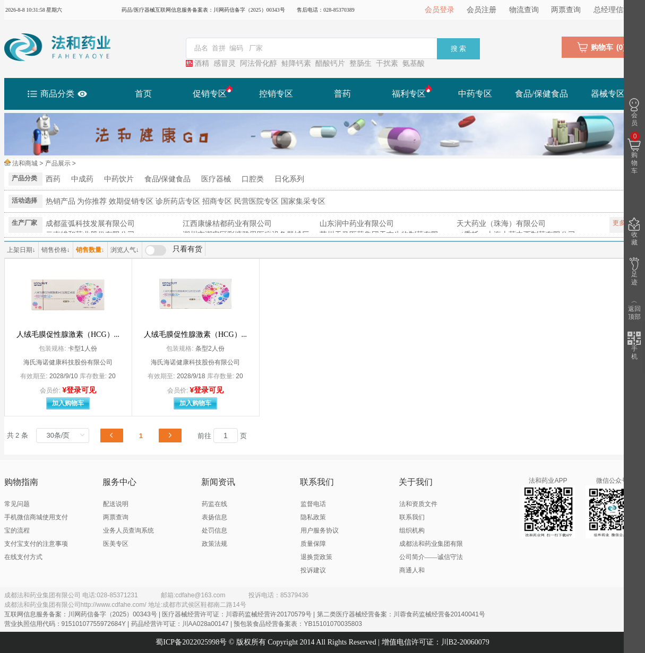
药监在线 (214, 504)
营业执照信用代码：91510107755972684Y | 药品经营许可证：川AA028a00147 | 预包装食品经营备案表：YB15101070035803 (183, 624)
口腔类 (253, 179)
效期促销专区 (131, 201)
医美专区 (115, 543)
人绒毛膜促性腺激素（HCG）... (67, 334)
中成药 (82, 179)
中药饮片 (119, 179)
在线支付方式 (23, 557)
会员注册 (481, 10)
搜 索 (459, 49)
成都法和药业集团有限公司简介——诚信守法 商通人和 (431, 557)
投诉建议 (313, 570)
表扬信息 (214, 517)
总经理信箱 (612, 10)
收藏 (634, 231)
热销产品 (60, 201)
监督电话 (313, 504)
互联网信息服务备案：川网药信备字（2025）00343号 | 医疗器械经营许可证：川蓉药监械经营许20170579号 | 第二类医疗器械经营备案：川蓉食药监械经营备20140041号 (244, 614)
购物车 (634, 154)
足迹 (634, 271)
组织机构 (412, 530)
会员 (634, 112)
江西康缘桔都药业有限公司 (227, 223)
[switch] (173, 250)
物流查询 (524, 10)
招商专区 (217, 201)
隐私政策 (313, 517)
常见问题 (17, 504)
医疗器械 (216, 179)
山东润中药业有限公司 (357, 223)
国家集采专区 (303, 201)
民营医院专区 (256, 201)
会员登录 (439, 10)
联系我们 (412, 517)
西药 (53, 179)
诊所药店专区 (178, 201)
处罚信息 (214, 530)
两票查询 (566, 10)
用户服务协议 (319, 530)
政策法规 (214, 543)
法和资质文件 (418, 504)
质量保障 (313, 543)
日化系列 (289, 179)
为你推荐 (92, 201)
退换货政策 (316, 557)
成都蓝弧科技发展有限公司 (90, 223)
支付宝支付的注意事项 (36, 543)
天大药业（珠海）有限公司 (501, 223)
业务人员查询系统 (128, 530)
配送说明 (115, 504)
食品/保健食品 (167, 179)
